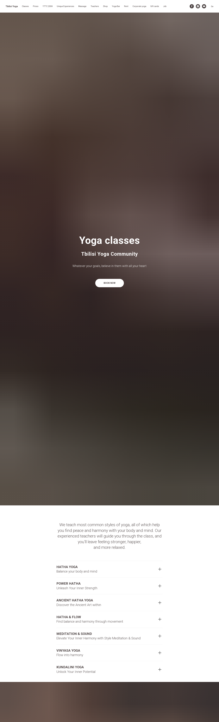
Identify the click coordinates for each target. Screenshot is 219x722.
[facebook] (192, 6)
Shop (105, 6)
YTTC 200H (48, 6)
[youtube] (204, 6)
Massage (82, 6)
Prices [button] (35, 6)
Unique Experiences (65, 6)
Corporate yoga (139, 6)
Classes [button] (25, 6)
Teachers (95, 6)
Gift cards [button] (154, 6)
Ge (212, 6)
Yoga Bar (116, 6)
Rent (126, 6)
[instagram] (198, 6)
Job (164, 6)
